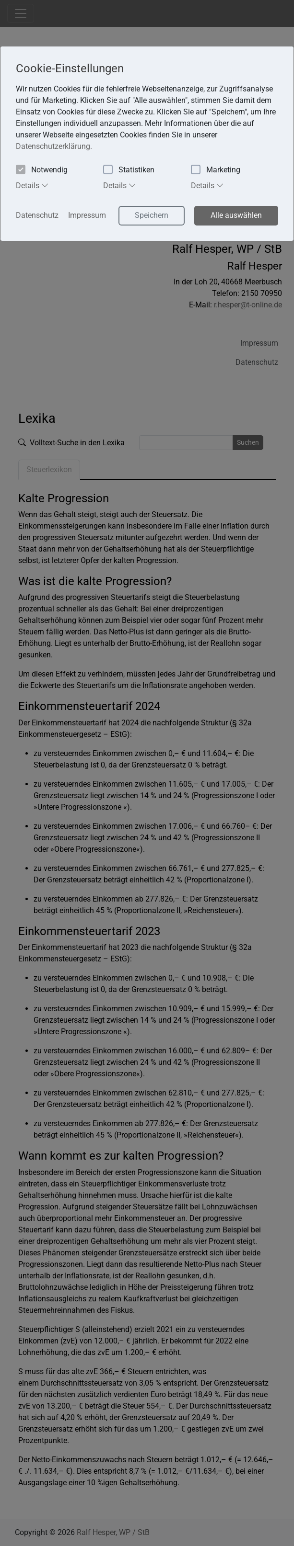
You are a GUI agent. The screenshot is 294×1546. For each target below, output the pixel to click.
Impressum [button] (87, 215)
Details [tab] (32, 185)
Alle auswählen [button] (236, 215)
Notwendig (42, 170)
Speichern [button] (151, 215)
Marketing (215, 170)
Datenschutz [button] (37, 215)
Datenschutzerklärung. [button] (54, 146)
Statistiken (128, 170)
